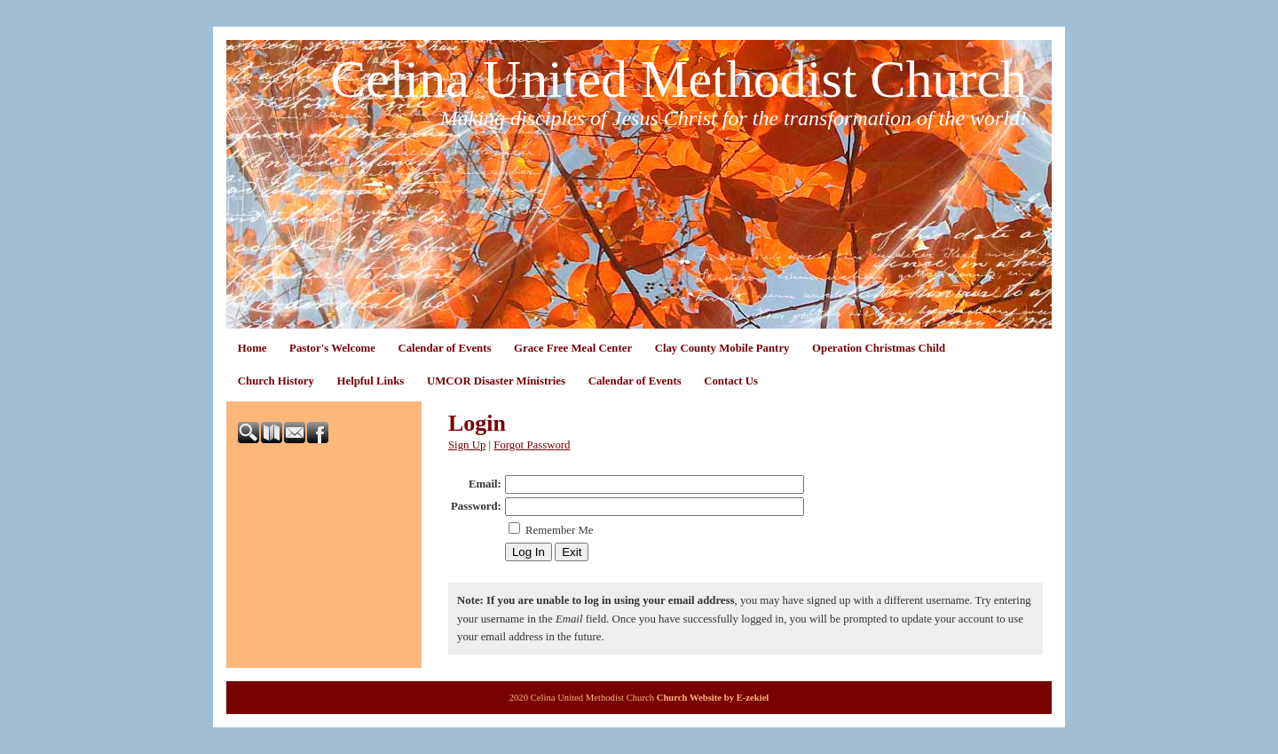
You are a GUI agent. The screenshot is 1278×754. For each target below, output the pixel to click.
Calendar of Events (444, 348)
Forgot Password (531, 445)
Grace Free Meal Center (573, 348)
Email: (485, 484)
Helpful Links (371, 381)
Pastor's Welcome (332, 348)
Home (252, 348)
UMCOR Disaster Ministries (496, 381)
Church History (276, 381)
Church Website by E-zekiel (713, 697)
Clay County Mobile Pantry (722, 348)
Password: (476, 506)
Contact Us (731, 381)
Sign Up (466, 445)
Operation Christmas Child (878, 348)
